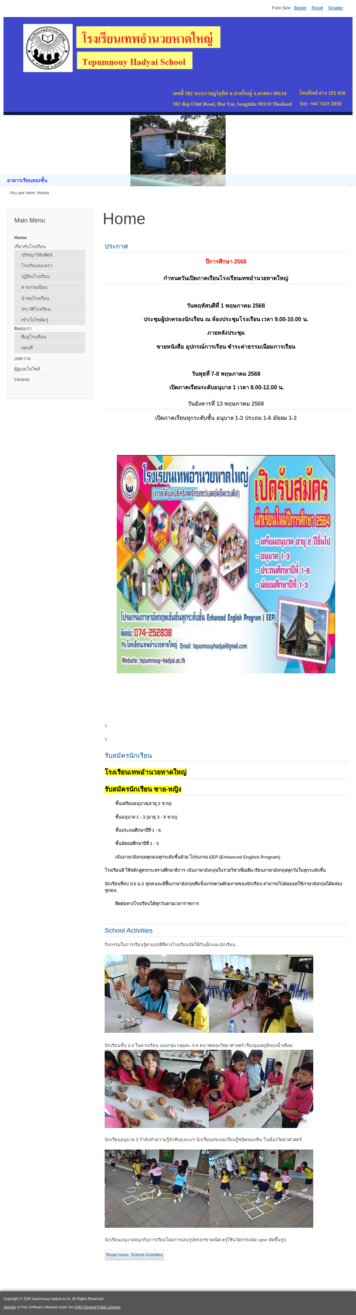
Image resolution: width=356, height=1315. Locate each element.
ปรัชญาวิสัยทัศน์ (36, 255)
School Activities (129, 930)
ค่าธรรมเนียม (34, 287)
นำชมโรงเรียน (35, 298)
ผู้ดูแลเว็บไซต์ (27, 369)
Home (20, 237)
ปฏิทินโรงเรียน (35, 276)
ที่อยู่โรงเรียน (33, 337)
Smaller (335, 7)
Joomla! (9, 1307)
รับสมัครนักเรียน (128, 755)
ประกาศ (116, 246)
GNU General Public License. (97, 1307)
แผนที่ (27, 347)
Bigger (300, 7)
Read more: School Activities (134, 1254)
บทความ (22, 358)
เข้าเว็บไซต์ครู (34, 320)
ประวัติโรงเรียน (36, 309)
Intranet (21, 379)
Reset (317, 7)
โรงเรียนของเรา (36, 265)
